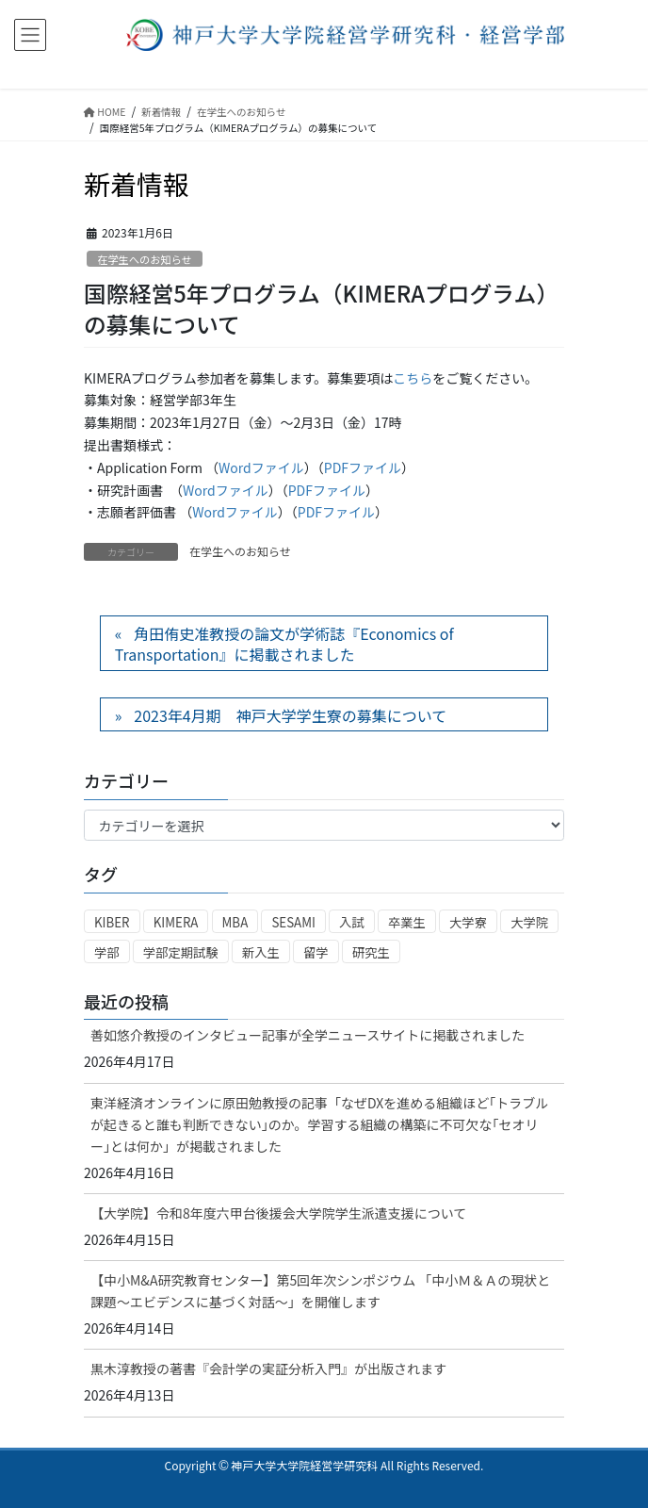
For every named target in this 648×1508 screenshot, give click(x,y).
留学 (316, 952)
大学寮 (468, 922)
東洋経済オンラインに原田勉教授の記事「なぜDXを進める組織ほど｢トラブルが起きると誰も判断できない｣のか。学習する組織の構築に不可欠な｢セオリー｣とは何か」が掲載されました (319, 1124)
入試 (351, 922)
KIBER (112, 922)
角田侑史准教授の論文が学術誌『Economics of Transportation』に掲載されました (284, 643)
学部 (107, 952)
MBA (235, 922)
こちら (412, 378)
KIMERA (176, 922)
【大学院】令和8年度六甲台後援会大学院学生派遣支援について (278, 1213)
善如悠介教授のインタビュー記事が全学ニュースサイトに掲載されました (307, 1034)
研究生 (371, 952)
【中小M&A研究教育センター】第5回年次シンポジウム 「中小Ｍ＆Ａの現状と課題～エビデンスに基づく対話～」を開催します (320, 1290)
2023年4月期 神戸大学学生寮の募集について (290, 715)
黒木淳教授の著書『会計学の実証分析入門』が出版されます (268, 1368)
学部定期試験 (181, 952)
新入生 (261, 952)
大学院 (529, 922)
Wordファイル (261, 467)
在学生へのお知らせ (144, 259)
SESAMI (293, 922)
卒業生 (407, 922)
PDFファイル (362, 467)
